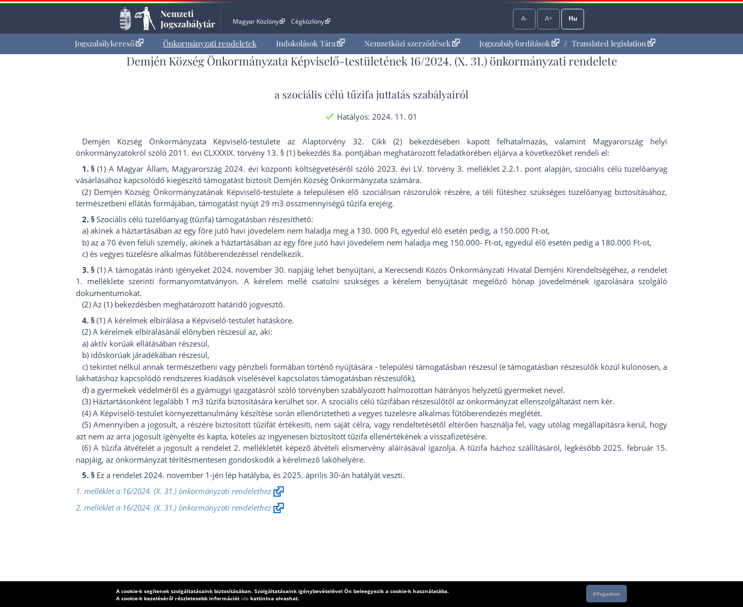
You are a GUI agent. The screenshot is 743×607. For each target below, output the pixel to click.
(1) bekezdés (126, 304)
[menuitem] (109, 44)
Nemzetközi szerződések (412, 43)
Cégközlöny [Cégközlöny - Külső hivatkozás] (310, 21)
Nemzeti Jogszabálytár (187, 18)
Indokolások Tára (310, 43)
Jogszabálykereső (109, 43)
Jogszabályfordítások (519, 43)
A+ (549, 18)
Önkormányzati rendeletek (209, 43)
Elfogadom (606, 593)
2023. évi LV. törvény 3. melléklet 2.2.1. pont (459, 168)
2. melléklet (255, 447)
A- (524, 18)
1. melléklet (98, 281)
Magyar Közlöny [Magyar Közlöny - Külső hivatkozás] (259, 21)
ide (245, 598)
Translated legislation (613, 43)
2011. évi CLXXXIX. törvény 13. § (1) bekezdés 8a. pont (265, 152)
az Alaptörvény (316, 141)
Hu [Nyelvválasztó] (573, 18)
